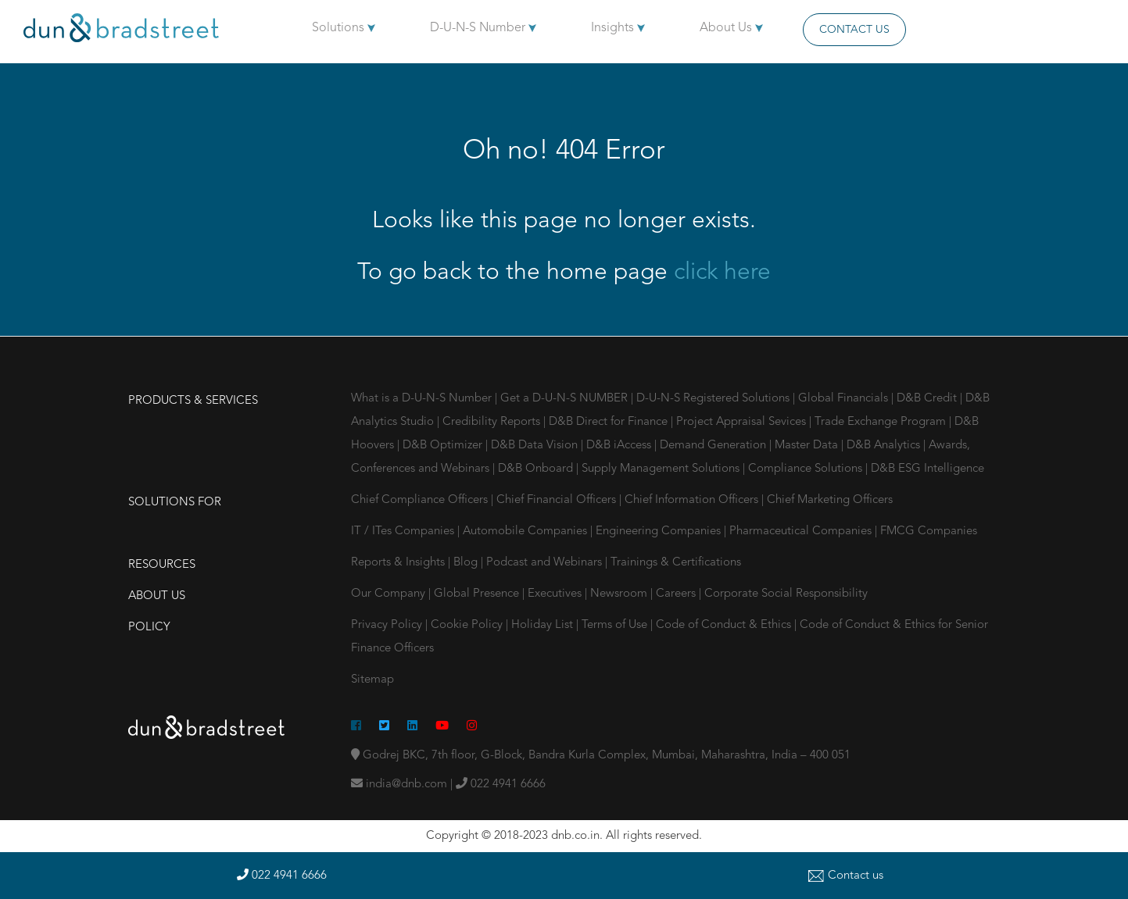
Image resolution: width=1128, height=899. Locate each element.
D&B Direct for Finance (610, 422)
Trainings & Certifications (676, 563)
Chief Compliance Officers (421, 500)
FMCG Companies (928, 531)
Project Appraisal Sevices (742, 422)
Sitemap (372, 680)
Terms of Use (614, 625)
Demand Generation (714, 445)
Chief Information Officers (693, 500)
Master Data (808, 445)
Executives (556, 594)
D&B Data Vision (536, 445)
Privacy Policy (386, 625)
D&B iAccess (620, 445)
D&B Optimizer (444, 445)
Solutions (343, 28)
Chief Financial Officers (557, 500)
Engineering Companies (660, 531)
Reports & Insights (399, 563)
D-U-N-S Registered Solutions (714, 399)
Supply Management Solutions (662, 469)
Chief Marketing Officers (830, 500)
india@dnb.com (399, 784)
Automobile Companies (526, 531)
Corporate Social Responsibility (786, 594)
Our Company (389, 594)
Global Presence (478, 594)
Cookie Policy (467, 625)
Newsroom (620, 594)
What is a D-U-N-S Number (423, 399)
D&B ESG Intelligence (927, 469)
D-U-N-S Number (483, 28)
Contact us (845, 876)
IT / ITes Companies (404, 531)
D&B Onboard (537, 469)
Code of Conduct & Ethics (723, 625)
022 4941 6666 (501, 784)
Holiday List (542, 625)
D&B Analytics (885, 445)
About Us (731, 28)
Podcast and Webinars (545, 563)
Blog (467, 563)
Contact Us (854, 29)
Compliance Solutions (806, 469)
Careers (677, 594)
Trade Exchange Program (882, 422)
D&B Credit (928, 399)
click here (722, 272)
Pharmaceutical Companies (802, 531)
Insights (618, 28)
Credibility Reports (492, 422)
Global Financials (844, 399)
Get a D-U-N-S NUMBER (565, 399)
